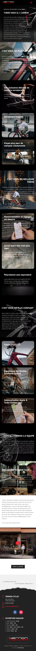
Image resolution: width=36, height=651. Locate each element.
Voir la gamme (18, 567)
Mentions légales (13, 646)
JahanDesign (20, 647)
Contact (6, 646)
